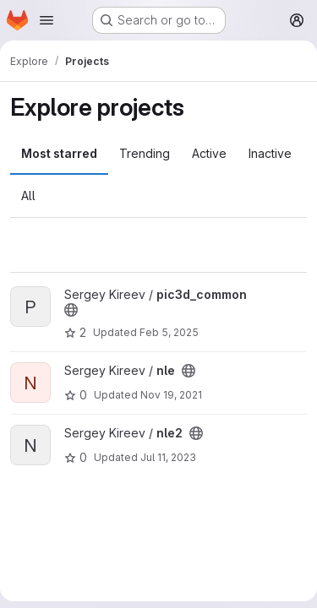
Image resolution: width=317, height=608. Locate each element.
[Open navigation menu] (46, 20)
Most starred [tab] (59, 153)
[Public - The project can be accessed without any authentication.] (71, 310)
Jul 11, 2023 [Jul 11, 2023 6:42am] (168, 457)
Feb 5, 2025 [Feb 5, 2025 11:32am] (169, 332)
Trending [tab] (144, 153)
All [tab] (28, 195)
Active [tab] (209, 153)
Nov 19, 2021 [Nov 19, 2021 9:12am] (171, 394)
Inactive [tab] (270, 153)
